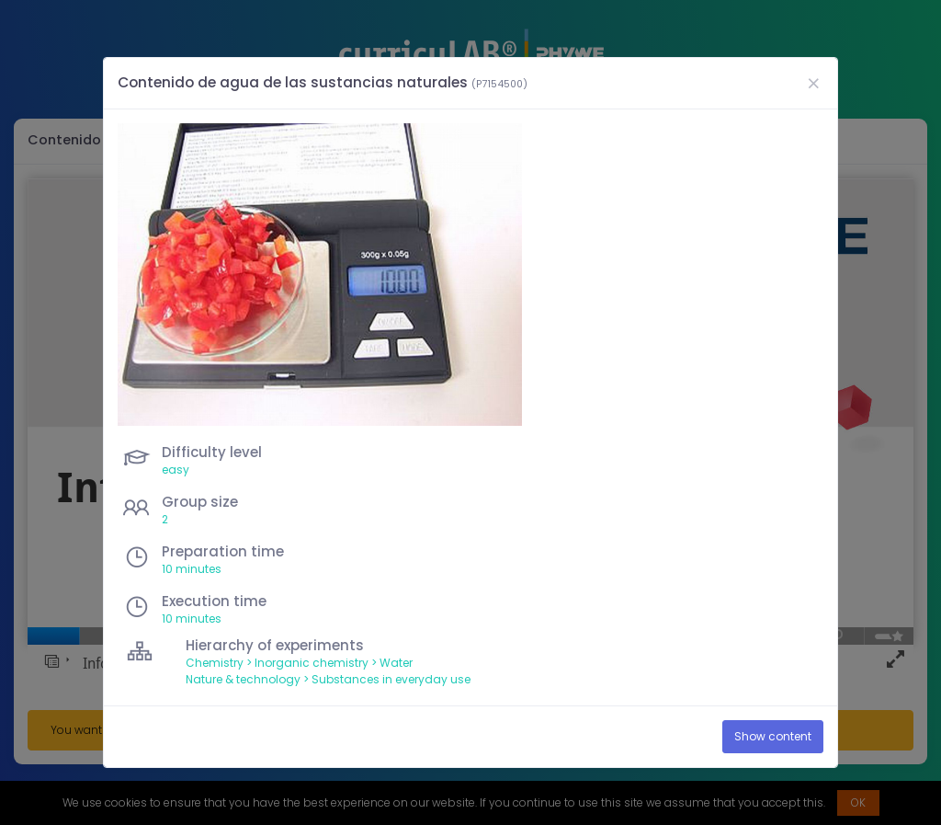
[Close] (813, 83)
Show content (772, 736)
